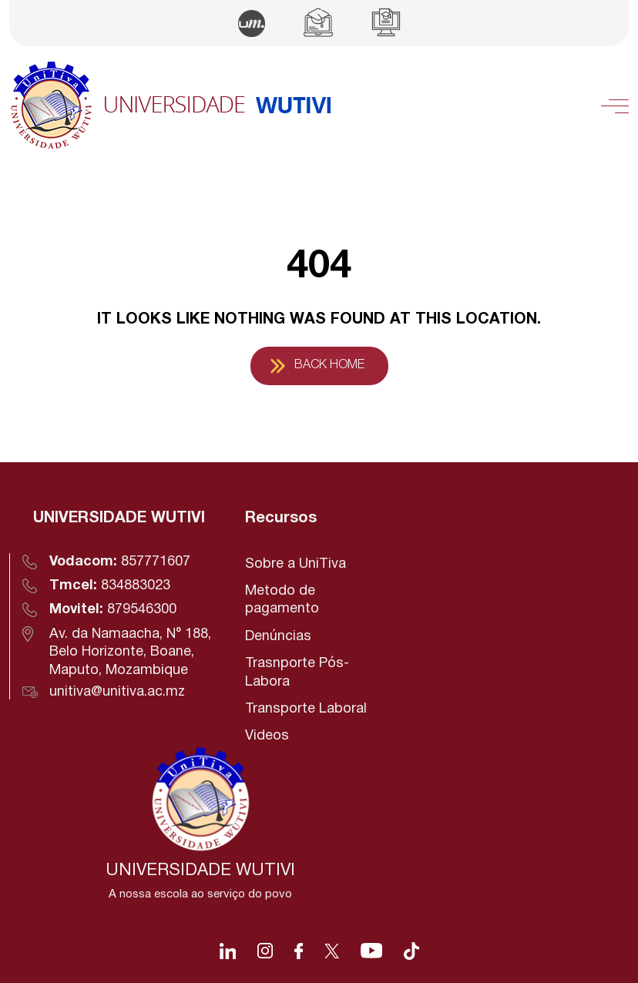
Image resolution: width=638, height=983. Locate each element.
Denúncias (278, 636)
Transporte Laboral (306, 709)
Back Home (329, 365)
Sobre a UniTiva (295, 564)
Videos (267, 736)
